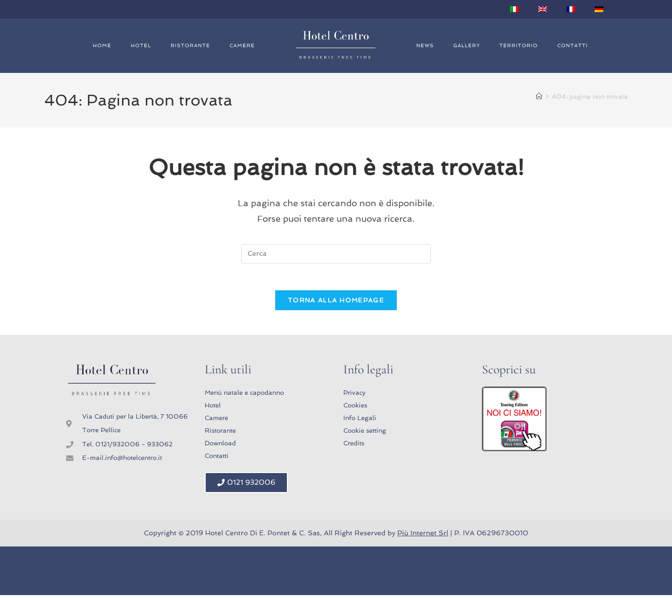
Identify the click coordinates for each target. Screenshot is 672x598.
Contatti (572, 45)
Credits (353, 446)
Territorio (518, 45)
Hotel (141, 45)
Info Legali (359, 420)
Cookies (355, 408)
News (425, 45)
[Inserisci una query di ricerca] (336, 254)
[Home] (539, 96)
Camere (242, 45)
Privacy (354, 395)
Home (102, 45)
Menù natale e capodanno (244, 395)
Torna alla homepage (336, 303)
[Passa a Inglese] (543, 9)
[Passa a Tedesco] (599, 9)
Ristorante (190, 45)
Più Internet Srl (422, 536)
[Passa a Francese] (571, 9)
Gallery (466, 45)
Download (220, 446)
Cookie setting (364, 433)
